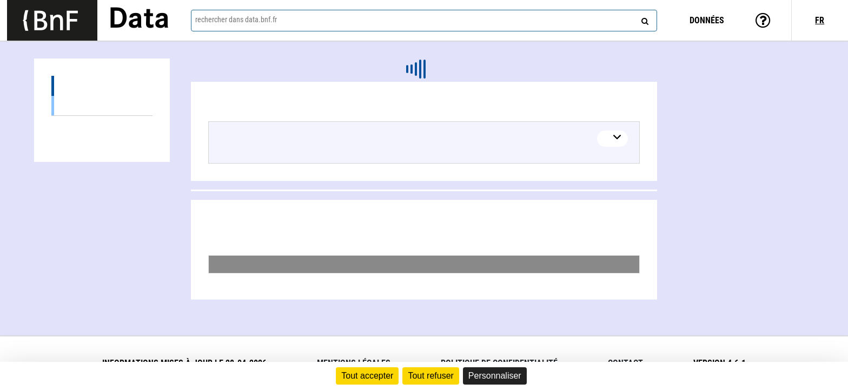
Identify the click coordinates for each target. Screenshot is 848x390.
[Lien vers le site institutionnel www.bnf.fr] (52, 20)
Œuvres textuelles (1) (102, 105)
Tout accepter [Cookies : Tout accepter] (367, 375)
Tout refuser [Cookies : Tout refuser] (430, 375)
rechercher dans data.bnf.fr (236, 19)
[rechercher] (643, 19)
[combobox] (424, 20)
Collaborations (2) (102, 126)
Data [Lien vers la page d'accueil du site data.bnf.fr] (139, 20)
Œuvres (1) (102, 86)
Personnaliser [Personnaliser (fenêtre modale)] (494, 375)
